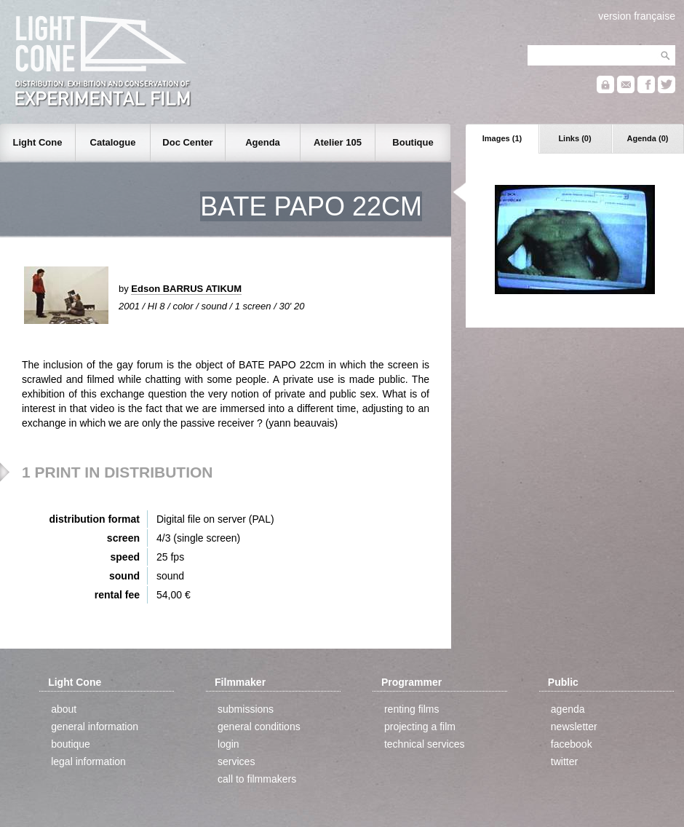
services (236, 761)
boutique (70, 744)
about (63, 709)
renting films (411, 709)
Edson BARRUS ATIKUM (186, 288)
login (228, 744)
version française (636, 16)
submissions (246, 709)
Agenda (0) (648, 138)
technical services (424, 744)
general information (94, 726)
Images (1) (502, 138)
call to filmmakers (257, 779)
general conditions (259, 726)
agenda (568, 709)
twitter (564, 761)
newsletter (574, 726)
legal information (88, 761)
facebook (571, 744)
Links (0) (574, 138)
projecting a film (420, 726)
